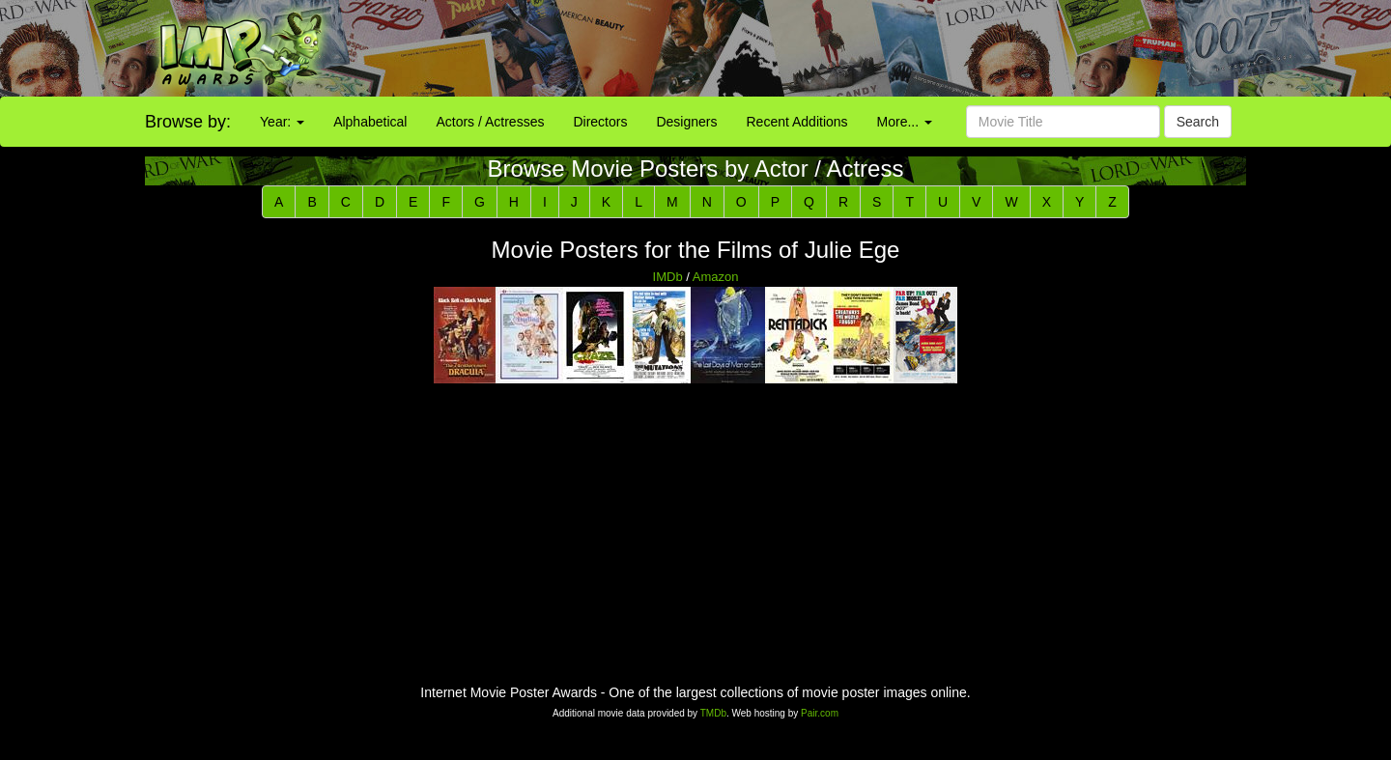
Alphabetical (370, 121)
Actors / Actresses (490, 121)
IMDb (668, 276)
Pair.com (819, 713)
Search (1198, 121)
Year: (282, 121)
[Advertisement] (869, 48)
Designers (686, 121)
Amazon (716, 276)
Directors (600, 121)
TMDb (713, 713)
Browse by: (188, 121)
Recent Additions (797, 121)
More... (904, 121)
